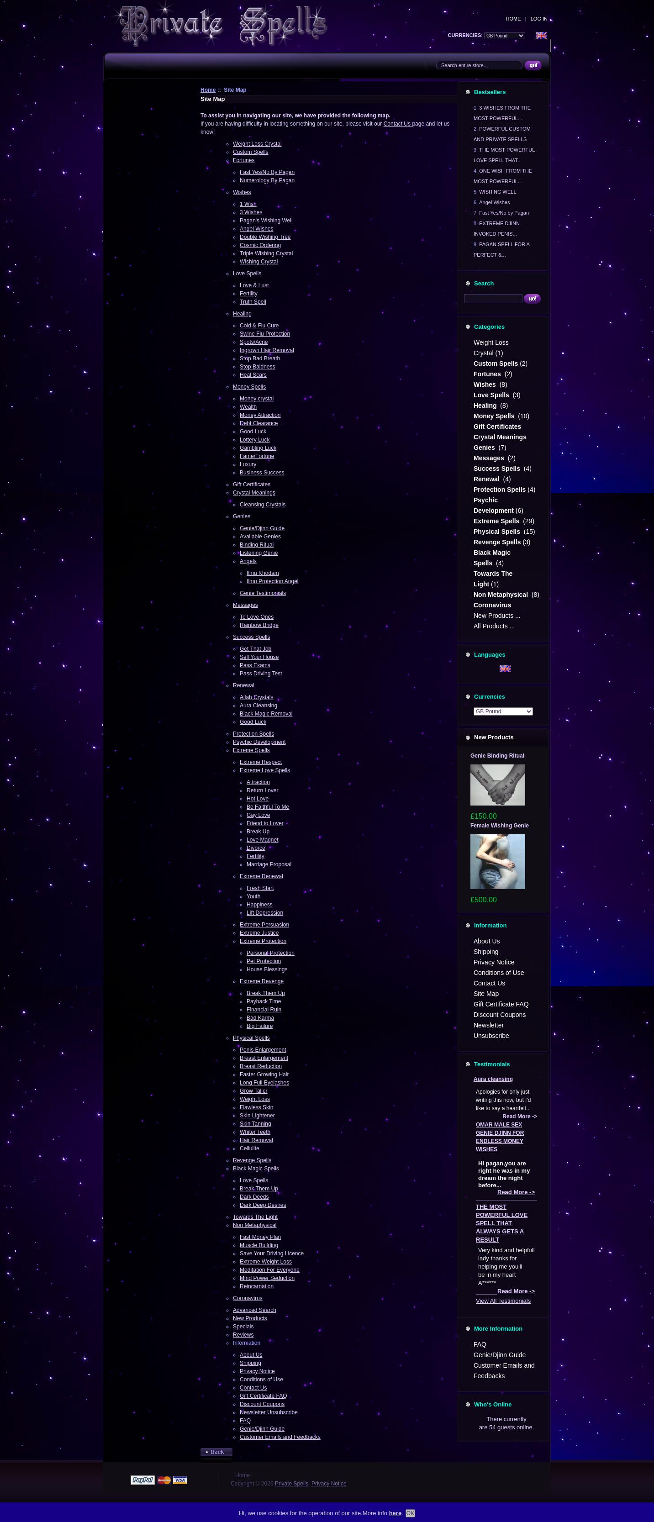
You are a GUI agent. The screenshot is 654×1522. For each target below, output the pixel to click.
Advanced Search (254, 1310)
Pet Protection (264, 961)
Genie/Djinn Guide (262, 528)
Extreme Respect (261, 762)
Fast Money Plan (260, 1237)
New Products (250, 1318)
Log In (539, 18)
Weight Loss (255, 1099)
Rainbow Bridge (259, 625)
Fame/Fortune (257, 456)
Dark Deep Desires (263, 1205)
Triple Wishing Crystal (266, 253)
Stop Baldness (257, 366)
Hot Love (258, 798)
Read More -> (519, 1116)
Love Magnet (262, 840)
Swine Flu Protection (265, 334)
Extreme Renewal (261, 876)
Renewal (243, 685)
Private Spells (291, 1483)
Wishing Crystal (259, 261)
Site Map (486, 993)
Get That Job (255, 649)
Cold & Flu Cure (259, 325)
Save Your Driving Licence (272, 1253)
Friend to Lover (265, 823)
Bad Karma (260, 1018)
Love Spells (247, 273)
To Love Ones (257, 617)
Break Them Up (266, 993)
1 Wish (248, 204)
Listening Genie (259, 553)
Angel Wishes (256, 229)
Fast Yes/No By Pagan (267, 172)
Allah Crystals (256, 697)
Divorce (256, 848)
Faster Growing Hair (264, 1074)
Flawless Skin (256, 1107)
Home (513, 18)
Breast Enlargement (264, 1058)
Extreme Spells (251, 750)
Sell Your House (259, 657)
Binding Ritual (257, 545)
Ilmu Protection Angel (272, 581)
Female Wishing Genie (499, 825)
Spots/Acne (254, 342)
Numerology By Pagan (267, 180)
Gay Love (258, 815)
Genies (241, 516)
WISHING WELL (497, 192)
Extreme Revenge (262, 981)
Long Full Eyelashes (264, 1083)
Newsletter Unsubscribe (269, 1412)
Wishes (242, 192)
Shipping (250, 1363)
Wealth (248, 407)
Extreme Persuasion (264, 925)
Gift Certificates (251, 484)
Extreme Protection (263, 941)
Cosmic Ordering (260, 245)
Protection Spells (253, 734)
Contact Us (398, 124)
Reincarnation (257, 1286)
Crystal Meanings (254, 493)
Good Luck (253, 431)
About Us (251, 1355)
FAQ (245, 1420)
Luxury (248, 464)
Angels (248, 561)
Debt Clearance (259, 423)
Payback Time (264, 1001)
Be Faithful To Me (268, 807)
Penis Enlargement (263, 1050)
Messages (245, 605)
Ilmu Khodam (263, 573)
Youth (253, 896)
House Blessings (267, 969)
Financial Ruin (264, 1009)
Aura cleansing (493, 1079)
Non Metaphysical (254, 1225)
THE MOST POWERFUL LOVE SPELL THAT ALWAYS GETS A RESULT (501, 1223)
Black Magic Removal (266, 714)
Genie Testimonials (263, 593)
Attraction (258, 782)
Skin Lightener (257, 1115)
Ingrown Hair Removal (267, 350)
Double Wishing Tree (265, 237)
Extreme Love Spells (265, 770)
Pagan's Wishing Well (266, 220)
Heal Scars (253, 375)
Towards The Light (255, 1217)
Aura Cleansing (258, 705)
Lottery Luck (254, 440)
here (395, 1513)
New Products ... (497, 615)
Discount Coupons (262, 1404)
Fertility (249, 293)
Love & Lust (254, 285)
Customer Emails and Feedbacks (280, 1437)
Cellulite (249, 1148)
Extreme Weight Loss (266, 1262)
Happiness (260, 904)
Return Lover (262, 790)
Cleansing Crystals (262, 504)
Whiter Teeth (255, 1132)
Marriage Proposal (269, 864)
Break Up (258, 831)
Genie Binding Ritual (497, 756)
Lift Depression (265, 913)
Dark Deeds (254, 1197)
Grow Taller (253, 1091)
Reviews (243, 1335)
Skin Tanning (255, 1124)
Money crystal (257, 398)
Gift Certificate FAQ (263, 1396)
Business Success (262, 472)
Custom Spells (250, 152)
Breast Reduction (261, 1066)
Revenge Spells (252, 1160)
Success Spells (251, 637)
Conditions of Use (261, 1379)
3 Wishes (251, 212)
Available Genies (260, 536)
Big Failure (260, 1026)
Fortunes (243, 160)
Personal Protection (271, 953)
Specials (243, 1326)
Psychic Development (259, 742)
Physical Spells (251, 1038)
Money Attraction (260, 415)
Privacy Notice (257, 1371)
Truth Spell (253, 302)
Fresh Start (260, 888)
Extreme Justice (259, 933)
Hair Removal (256, 1140)
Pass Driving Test (261, 673)
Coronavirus (248, 1298)
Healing (242, 314)
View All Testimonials (503, 1300)
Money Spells (249, 387)
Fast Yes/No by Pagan (504, 213)
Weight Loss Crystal (257, 144)
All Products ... (494, 626)
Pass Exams (255, 665)
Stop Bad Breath (260, 358)
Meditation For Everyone (270, 1270)
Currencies (489, 696)
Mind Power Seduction (267, 1278)
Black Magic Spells (256, 1168)
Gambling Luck (258, 448)
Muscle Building (259, 1245)
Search (484, 283)
